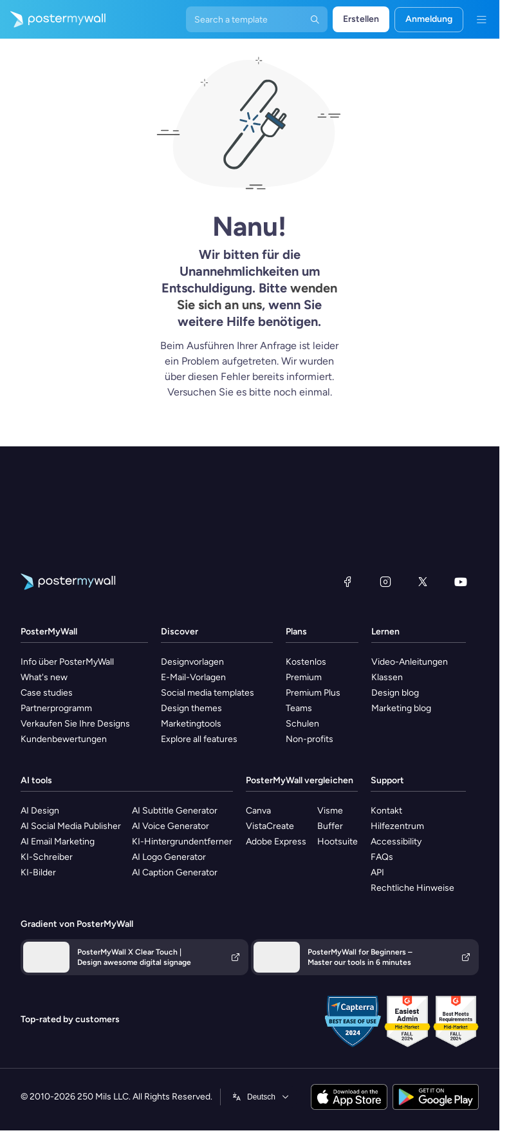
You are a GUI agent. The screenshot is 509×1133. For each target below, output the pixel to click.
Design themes (191, 708)
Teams (299, 708)
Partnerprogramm (56, 708)
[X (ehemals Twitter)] (423, 582)
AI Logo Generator (169, 857)
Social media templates (207, 692)
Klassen (387, 677)
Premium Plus (313, 692)
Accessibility (396, 841)
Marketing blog (401, 708)
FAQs (382, 857)
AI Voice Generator (170, 826)
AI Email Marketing (58, 841)
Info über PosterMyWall (67, 661)
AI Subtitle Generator (174, 810)
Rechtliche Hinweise (412, 887)
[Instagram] (385, 582)
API (377, 872)
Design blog (395, 692)
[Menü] (481, 19)
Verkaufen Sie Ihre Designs (75, 723)
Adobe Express (276, 841)
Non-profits (309, 739)
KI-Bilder (38, 872)
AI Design (40, 810)
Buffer (330, 826)
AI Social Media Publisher (71, 826)
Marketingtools (191, 723)
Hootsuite (337, 841)
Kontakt (386, 810)
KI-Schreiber (47, 857)
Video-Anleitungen (409, 661)
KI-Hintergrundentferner (182, 841)
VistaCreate (270, 826)
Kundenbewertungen (64, 739)
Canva (258, 810)
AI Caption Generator (174, 872)
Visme (330, 810)
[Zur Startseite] (53, 19)
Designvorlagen (192, 661)
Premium (304, 677)
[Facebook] (347, 582)
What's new (44, 677)
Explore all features (199, 739)
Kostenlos (306, 661)
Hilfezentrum (397, 826)
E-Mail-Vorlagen (193, 677)
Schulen (302, 723)
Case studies (47, 692)
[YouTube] (461, 582)
